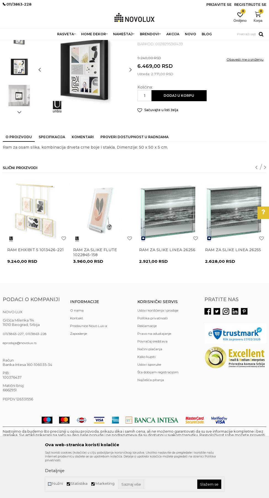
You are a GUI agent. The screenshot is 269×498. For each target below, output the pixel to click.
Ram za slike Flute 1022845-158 (95, 292)
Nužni (57, 483)
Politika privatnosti (152, 358)
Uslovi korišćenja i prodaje (157, 350)
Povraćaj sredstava (152, 381)
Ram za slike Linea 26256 (167, 289)
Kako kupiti (146, 397)
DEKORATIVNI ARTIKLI (90, 43)
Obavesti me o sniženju (245, 99)
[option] (19, 78)
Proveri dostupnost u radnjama (134, 177)
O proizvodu (19, 177)
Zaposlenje (78, 373)
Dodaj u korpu (179, 135)
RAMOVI (120, 43)
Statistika (79, 483)
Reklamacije (147, 366)
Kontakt (76, 358)
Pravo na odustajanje (154, 373)
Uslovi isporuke (149, 404)
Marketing (104, 483)
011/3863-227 (13, 374)
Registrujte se (250, 4)
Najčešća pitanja (150, 420)
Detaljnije (55, 470)
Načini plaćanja (149, 389)
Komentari (83, 177)
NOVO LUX (12, 43)
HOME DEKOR (56, 43)
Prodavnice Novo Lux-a (88, 366)
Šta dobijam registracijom (158, 412)
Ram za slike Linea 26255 (233, 289)
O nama (77, 350)
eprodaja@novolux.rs (19, 383)
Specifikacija (52, 177)
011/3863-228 (36, 374)
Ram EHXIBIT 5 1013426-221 (35, 289)
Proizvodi (32, 43)
